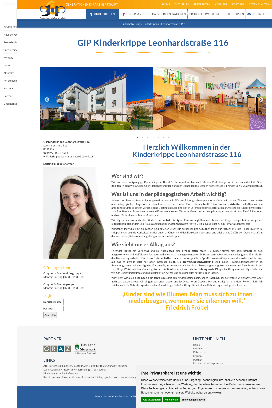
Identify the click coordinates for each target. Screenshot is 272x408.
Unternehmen (217, 14)
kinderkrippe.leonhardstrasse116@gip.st (52, 156)
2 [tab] (125, 137)
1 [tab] (120, 137)
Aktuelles (165, 4)
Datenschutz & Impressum (250, 4)
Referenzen (184, 4)
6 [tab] (146, 137)
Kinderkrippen (85, 14)
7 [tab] (151, 137)
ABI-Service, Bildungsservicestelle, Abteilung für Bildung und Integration (68, 365)
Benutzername (35, 301)
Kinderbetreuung (114, 23)
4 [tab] (136, 137)
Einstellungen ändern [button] (193, 399)
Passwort (32, 308)
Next (243, 99)
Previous (29, 99)
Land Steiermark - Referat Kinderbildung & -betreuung (57, 369)
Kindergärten (117, 14)
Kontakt (241, 14)
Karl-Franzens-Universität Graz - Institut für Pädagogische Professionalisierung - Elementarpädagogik (86, 377)
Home (149, 4)
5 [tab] (141, 137)
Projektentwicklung (187, 14)
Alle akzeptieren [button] (152, 399)
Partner (221, 4)
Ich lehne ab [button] (171, 399)
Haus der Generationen (152, 14)
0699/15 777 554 (40, 152)
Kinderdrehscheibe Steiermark (43, 373)
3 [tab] (131, 137)
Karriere (204, 4)
